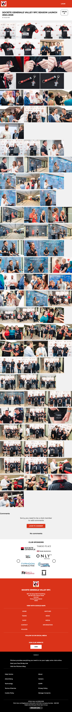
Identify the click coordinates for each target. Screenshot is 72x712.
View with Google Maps (36, 605)
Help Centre (9, 674)
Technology (9, 683)
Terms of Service (10, 688)
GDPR (40, 683)
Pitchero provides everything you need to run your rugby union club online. (36, 660)
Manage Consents (44, 693)
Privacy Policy (43, 688)
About (40, 674)
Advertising (9, 679)
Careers (40, 679)
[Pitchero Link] (36, 657)
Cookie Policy (9, 693)
